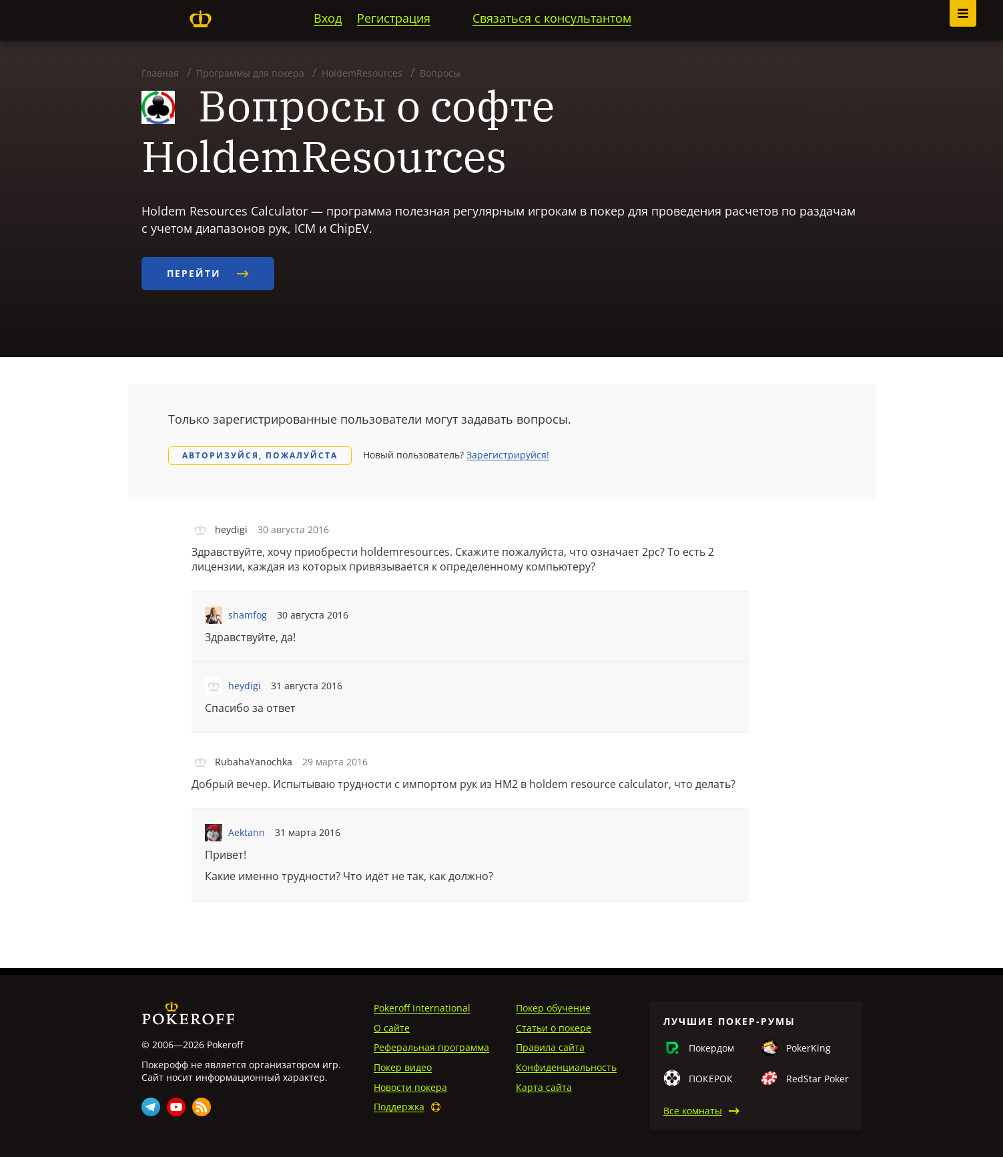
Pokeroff (201, 18)
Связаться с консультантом (551, 18)
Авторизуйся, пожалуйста (260, 455)
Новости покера (410, 1087)
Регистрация (393, 18)
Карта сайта (544, 1087)
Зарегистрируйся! (507, 454)
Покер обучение (553, 1008)
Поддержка (399, 1106)
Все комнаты (692, 1110)
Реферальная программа (431, 1047)
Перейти (208, 273)
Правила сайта (550, 1047)
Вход (328, 18)
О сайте (392, 1028)
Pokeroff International (422, 1008)
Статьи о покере (553, 1028)
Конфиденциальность (566, 1067)
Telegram (150, 1107)
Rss (201, 1107)
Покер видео (403, 1067)
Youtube (176, 1107)
